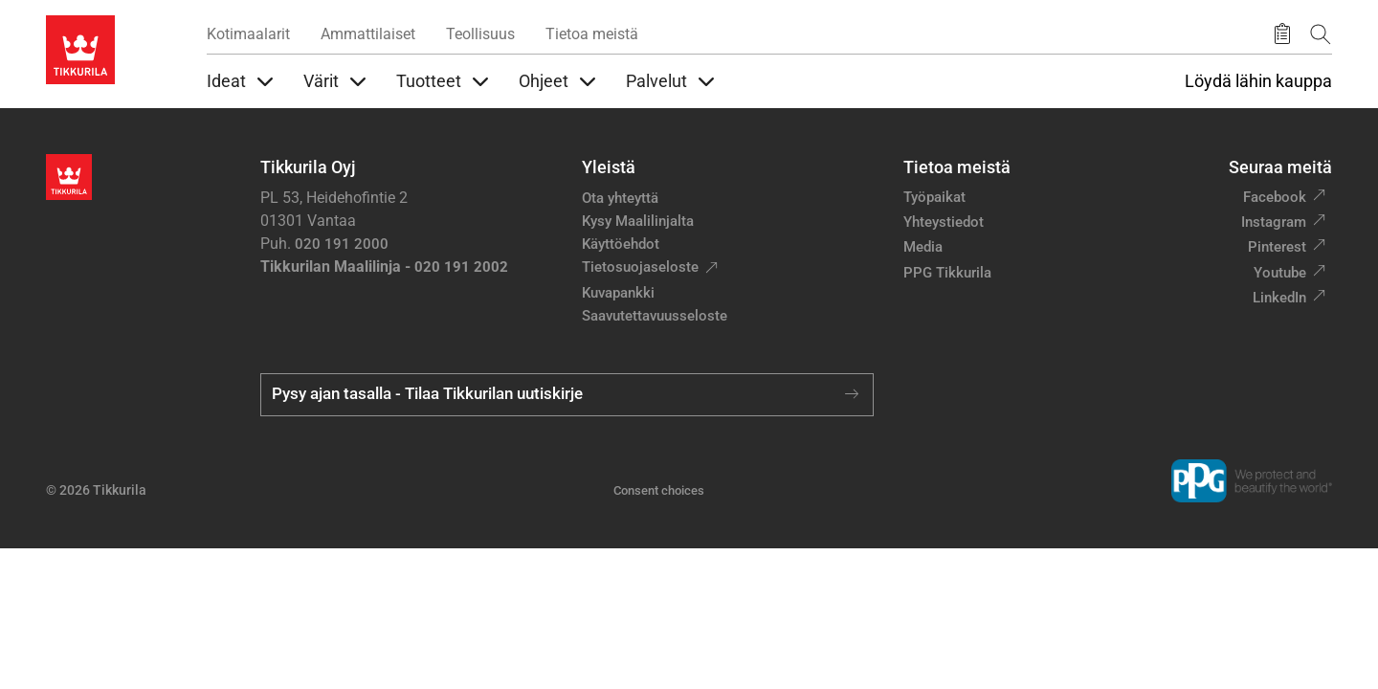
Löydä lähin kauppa (1258, 81)
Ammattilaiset (368, 34)
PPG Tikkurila (947, 272)
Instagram (1273, 222)
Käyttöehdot (620, 244)
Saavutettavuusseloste (654, 315)
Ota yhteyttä (620, 198)
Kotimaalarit (248, 34)
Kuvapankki (618, 292)
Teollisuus (480, 34)
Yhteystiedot (943, 222)
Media (923, 247)
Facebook (1274, 197)
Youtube (1280, 272)
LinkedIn (1279, 297)
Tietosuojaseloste (640, 267)
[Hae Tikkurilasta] (1320, 34)
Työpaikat (934, 197)
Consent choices (658, 490)
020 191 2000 (342, 244)
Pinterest (1277, 247)
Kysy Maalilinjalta (638, 221)
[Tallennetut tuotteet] (1282, 34)
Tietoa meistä (591, 34)
